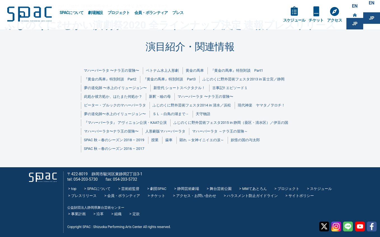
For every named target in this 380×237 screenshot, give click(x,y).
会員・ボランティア (151, 12)
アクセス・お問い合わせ (196, 196)
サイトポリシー (301, 196)
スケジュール (294, 20)
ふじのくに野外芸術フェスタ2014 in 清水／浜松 (192, 105)
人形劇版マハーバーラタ (165, 131)
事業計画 (78, 214)
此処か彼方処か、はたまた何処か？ (113, 96)
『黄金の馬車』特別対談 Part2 (110, 79)
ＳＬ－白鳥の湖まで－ (171, 114)
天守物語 (203, 114)
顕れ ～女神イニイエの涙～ (201, 140)
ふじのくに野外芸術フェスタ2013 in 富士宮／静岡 (243, 79)
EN (355, 6)
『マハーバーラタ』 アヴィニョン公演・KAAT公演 (125, 122)
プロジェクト (119, 12)
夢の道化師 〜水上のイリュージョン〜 (115, 88)
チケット (316, 20)
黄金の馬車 (195, 70)
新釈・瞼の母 (160, 96)
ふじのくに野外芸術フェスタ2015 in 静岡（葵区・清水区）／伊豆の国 (230, 122)
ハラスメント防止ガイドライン (252, 196)
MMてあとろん (254, 189)
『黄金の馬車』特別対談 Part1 (237, 70)
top (73, 189)
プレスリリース (84, 196)
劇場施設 (95, 12)
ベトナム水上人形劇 (162, 70)
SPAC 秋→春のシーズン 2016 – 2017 (114, 149)
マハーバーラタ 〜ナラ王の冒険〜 (111, 70)
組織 (118, 214)
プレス (177, 12)
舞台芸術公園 (221, 189)
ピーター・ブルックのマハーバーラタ (115, 105)
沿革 (100, 214)
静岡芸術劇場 (188, 189)
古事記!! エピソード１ (230, 88)
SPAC (29, 14)
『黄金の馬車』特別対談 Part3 (169, 79)
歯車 (168, 140)
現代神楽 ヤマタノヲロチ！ (261, 105)
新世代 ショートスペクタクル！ (179, 88)
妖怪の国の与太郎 (245, 140)
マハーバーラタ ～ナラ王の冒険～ (220, 131)
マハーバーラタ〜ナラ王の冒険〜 (111, 131)
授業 (154, 140)
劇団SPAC (158, 189)
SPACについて (71, 12)
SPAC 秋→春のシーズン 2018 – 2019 (114, 140)
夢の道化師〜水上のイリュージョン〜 (115, 114)
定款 (136, 214)
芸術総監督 (130, 189)
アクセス (334, 20)
